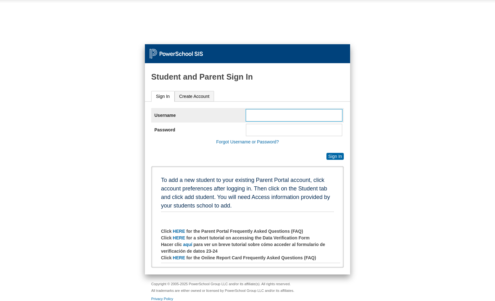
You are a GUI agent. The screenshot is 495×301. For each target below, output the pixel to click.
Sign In (163, 96)
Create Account (194, 96)
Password (164, 129)
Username (165, 115)
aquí (187, 244)
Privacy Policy (162, 299)
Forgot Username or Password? (247, 141)
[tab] (163, 96)
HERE (179, 231)
